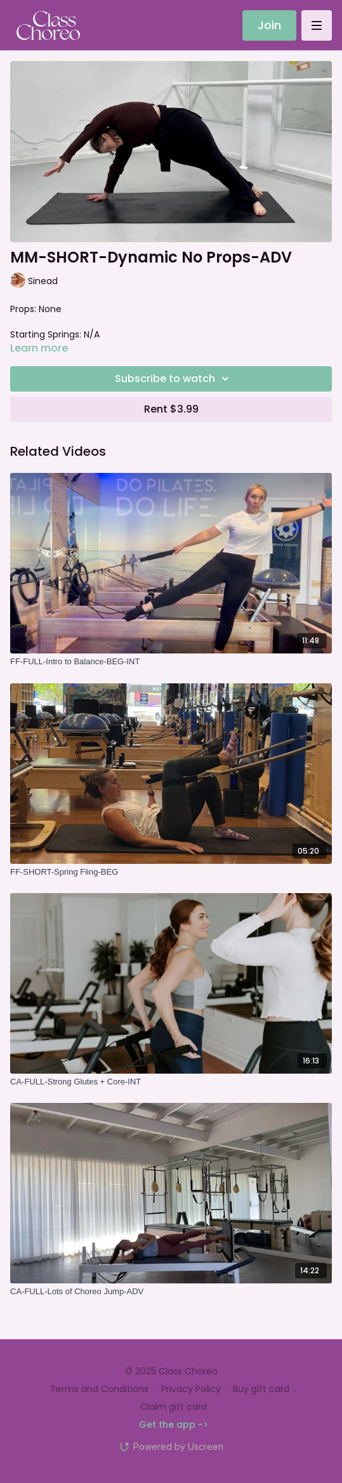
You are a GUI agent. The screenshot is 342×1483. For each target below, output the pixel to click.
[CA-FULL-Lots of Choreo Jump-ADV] (171, 1291)
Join (269, 25)
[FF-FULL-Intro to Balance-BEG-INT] (171, 661)
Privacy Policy (191, 1389)
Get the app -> (173, 1424)
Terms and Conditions (99, 1389)
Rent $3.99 (171, 409)
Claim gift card (173, 1406)
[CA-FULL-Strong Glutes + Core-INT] (171, 1082)
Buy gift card (261, 1389)
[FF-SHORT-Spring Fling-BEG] (171, 872)
